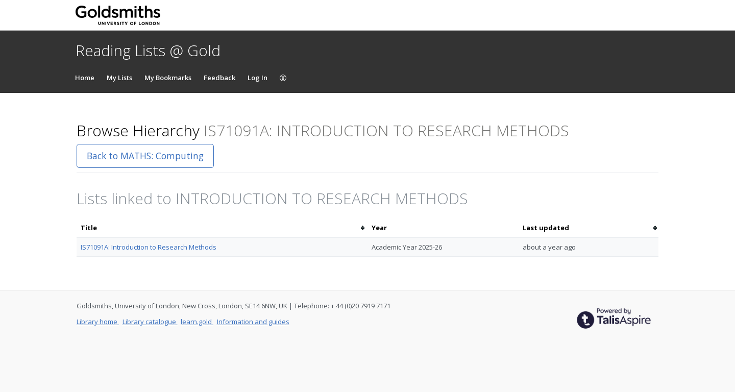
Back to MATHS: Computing (145, 156)
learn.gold (197, 321)
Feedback (219, 77)
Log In (257, 77)
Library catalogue (150, 321)
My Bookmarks (167, 77)
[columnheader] (222, 227)
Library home (98, 321)
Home (84, 77)
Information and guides (253, 321)
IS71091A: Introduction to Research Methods (148, 247)
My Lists (119, 77)
